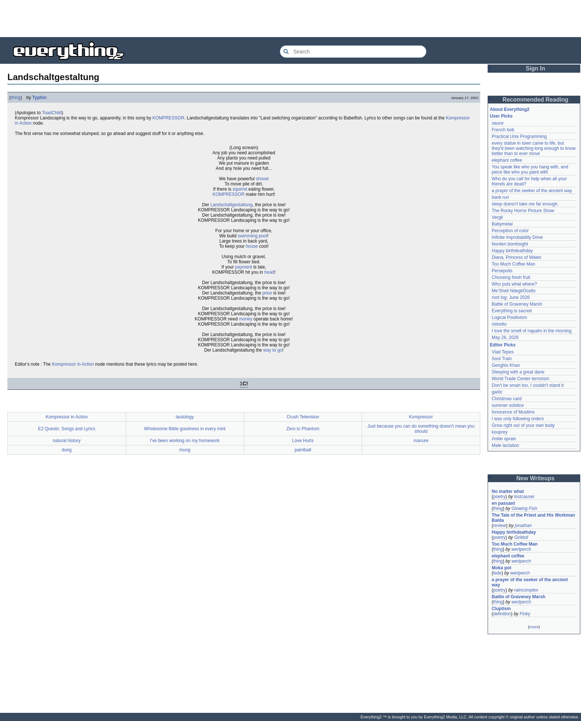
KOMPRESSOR (168, 118)
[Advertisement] (290, 18)
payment (243, 267)
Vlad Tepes (503, 352)
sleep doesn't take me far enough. (525, 204)
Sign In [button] (535, 68)
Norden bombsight (510, 244)
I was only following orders (518, 418)
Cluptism (501, 608)
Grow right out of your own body (523, 425)
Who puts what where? (514, 284)
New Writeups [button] (536, 478)
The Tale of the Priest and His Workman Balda (534, 518)
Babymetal (502, 224)
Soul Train (502, 358)
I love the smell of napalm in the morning (531, 330)
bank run (500, 197)
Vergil (497, 217)
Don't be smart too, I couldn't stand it (528, 385)
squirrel (240, 189)
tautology (185, 416)
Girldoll (521, 537)
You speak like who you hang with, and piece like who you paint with (531, 169)
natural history (66, 440)
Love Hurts (302, 440)
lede (497, 573)
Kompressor (421, 416)
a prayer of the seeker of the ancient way (532, 190)
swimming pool (252, 235)
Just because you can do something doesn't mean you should (421, 429)
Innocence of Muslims (513, 412)
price (267, 293)
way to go (272, 350)
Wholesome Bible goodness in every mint (185, 428)
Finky (524, 613)
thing (15, 97)
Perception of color (510, 230)
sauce (498, 123)
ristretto (499, 324)
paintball (303, 449)
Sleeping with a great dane (518, 372)
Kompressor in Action (73, 364)
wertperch (521, 549)
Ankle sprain (504, 438)
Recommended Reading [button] (535, 99)
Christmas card (507, 398)
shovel (262, 178)
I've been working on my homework (185, 440)
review (499, 525)
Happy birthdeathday (512, 250)
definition (502, 613)
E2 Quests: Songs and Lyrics (66, 428)
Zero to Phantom (302, 428)
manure (421, 440)
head (269, 272)
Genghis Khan (506, 365)
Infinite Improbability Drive (517, 237)
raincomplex (526, 590)
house (252, 246)
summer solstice (508, 405)
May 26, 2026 (505, 337)
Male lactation (505, 445)
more (533, 627)
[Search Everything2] (353, 51)
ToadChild (52, 112)
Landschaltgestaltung (231, 204)
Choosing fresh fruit (511, 277)
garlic (497, 392)
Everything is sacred (512, 310)
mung (184, 449)
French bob (503, 129)
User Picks (501, 116)
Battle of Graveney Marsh (517, 304)
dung (67, 449)
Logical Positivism (509, 317)
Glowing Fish (524, 508)
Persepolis (502, 270)
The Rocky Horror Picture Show (523, 210)
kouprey (500, 432)
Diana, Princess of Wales (516, 257)
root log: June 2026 (511, 297)
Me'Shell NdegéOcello (513, 290)
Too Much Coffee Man (513, 264)
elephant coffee (507, 160)
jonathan (523, 525)
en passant (503, 503)
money (245, 319)
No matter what (508, 491)
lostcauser (524, 496)
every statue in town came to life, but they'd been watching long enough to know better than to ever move (534, 148)
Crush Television (302, 416)
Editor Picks (502, 345)
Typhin (39, 97)
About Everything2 (509, 109)
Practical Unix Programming (519, 136)
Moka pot (501, 567)
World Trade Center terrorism (520, 378)
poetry (499, 496)
